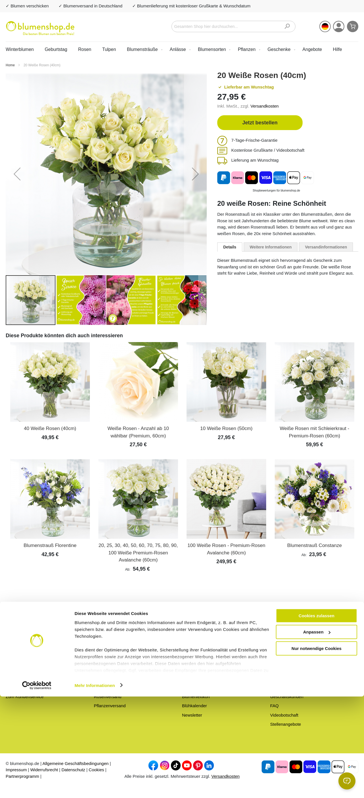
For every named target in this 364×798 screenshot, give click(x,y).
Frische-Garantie (198, 668)
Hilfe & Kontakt (284, 659)
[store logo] (40, 28)
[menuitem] (143, 49)
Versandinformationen (326, 247)
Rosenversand (107, 696)
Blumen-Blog (194, 687)
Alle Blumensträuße (112, 659)
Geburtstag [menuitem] (56, 49)
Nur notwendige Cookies (316, 749)
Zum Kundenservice (25, 696)
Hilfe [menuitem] (337, 49)
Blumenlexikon (196, 696)
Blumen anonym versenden (208, 678)
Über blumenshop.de (202, 659)
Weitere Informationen (271, 247)
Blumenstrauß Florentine (50, 545)
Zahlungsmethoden (288, 687)
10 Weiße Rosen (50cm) (226, 428)
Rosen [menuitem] (84, 49)
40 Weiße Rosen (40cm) (50, 428)
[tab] (229, 247)
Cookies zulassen (316, 717)
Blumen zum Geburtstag (117, 668)
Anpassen (316, 733)
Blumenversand (108, 687)
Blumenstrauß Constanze (314, 545)
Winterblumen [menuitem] (20, 49)
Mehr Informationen (95, 786)
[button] (325, 26)
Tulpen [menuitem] (109, 49)
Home (11, 65)
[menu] (182, 49)
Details (229, 247)
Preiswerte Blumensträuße (119, 678)
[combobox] (233, 26)
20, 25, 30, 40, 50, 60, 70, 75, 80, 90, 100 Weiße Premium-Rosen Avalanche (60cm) (138, 553)
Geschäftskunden (286, 696)
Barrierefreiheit (284, 668)
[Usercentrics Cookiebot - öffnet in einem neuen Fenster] (37, 787)
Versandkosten (265, 106)
